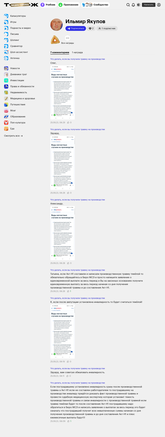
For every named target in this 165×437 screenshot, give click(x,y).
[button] (91, 28)
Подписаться (75, 28)
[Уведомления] (133, 5)
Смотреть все (13, 136)
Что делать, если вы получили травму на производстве (77, 59)
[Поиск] (128, 5)
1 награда (77, 52)
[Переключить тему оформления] (138, 5)
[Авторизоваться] (159, 5)
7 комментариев (59, 52)
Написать (148, 5)
